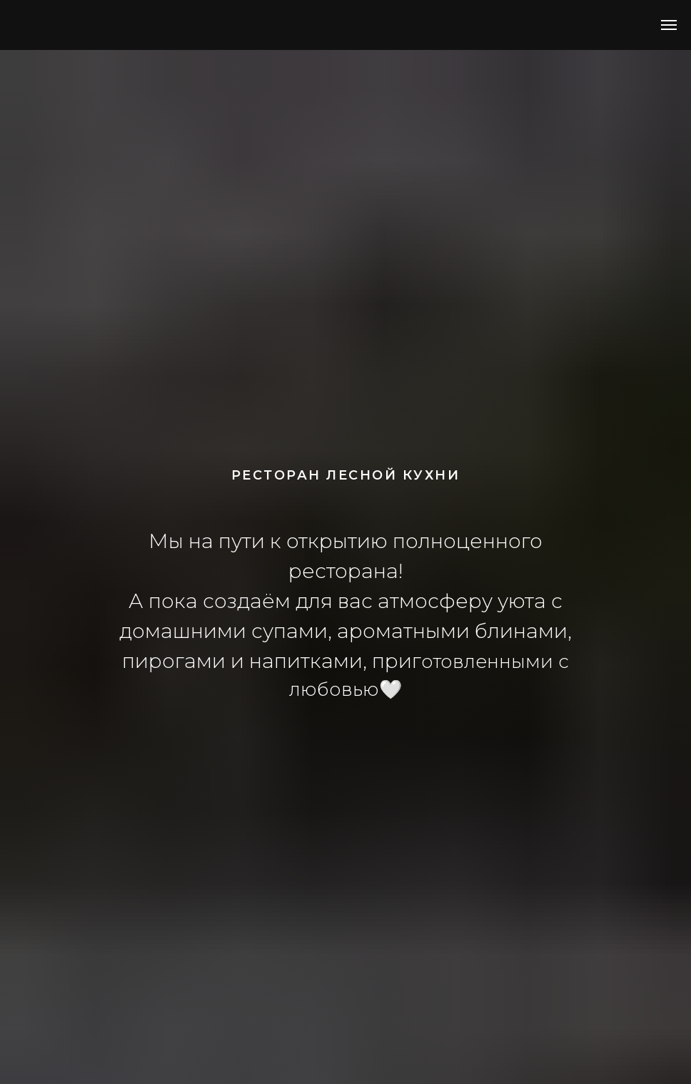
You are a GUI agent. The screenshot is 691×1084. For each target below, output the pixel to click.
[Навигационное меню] (669, 25)
